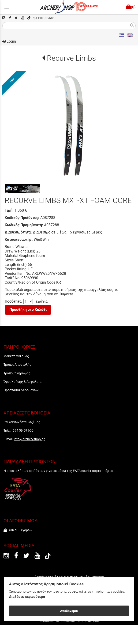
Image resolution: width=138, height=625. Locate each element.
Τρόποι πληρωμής (17, 373)
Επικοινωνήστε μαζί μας (22, 422)
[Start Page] (69, 7)
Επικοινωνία (45, 18)
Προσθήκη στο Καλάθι (28, 309)
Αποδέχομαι (69, 611)
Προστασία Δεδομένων (21, 390)
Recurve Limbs (71, 58)
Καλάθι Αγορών (18, 530)
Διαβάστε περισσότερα (27, 597)
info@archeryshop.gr (29, 439)
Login (9, 41)
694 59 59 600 (23, 430)
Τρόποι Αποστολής (17, 364)
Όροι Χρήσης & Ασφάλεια (22, 382)
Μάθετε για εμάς (16, 356)
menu (6, 7)
